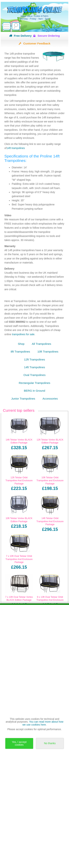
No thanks (50, 743)
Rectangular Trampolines (34, 382)
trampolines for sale (23, 334)
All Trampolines (41, 343)
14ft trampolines (15, 148)
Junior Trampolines (23, 398)
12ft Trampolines (34, 359)
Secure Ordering (49, 35)
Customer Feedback (36, 43)
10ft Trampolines (47, 351)
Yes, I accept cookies (19, 743)
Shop (21, 343)
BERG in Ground (34, 390)
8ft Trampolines (20, 351)
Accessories (50, 398)
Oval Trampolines (35, 375)
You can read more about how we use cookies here (42, 723)
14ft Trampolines (34, 367)
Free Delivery (23, 35)
